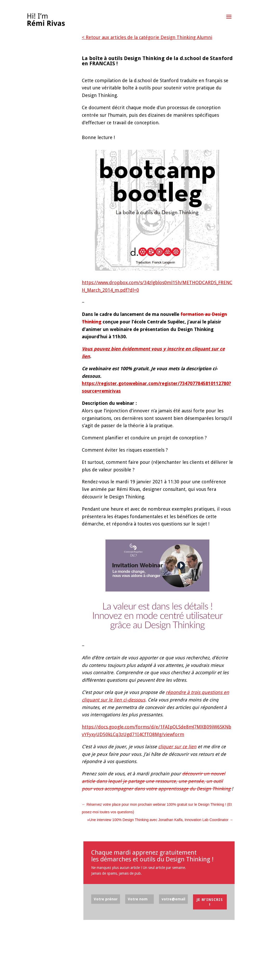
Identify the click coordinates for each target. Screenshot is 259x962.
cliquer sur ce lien (177, 746)
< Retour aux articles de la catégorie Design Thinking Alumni (147, 37)
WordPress (87, 954)
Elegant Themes (49, 954)
